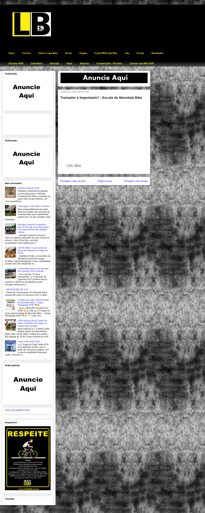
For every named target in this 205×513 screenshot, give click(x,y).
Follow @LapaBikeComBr (17, 410)
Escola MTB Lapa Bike (105, 53)
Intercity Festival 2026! (28, 188)
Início (11, 53)
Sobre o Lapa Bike (47, 53)
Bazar (69, 63)
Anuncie (84, 63)
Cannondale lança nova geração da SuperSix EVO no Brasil (33, 269)
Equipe (83, 53)
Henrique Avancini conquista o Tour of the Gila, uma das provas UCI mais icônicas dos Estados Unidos (33, 228)
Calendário (36, 63)
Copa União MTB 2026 (29, 341)
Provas (140, 53)
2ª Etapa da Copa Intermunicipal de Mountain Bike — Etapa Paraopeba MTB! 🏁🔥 (33, 302)
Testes (68, 53)
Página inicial (105, 181)
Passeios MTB (16, 63)
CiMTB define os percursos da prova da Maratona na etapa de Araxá (33, 250)
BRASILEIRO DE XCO (18, 289)
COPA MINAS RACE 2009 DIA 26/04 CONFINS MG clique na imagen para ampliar (32, 323)
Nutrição (54, 63)
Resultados (158, 53)
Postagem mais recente (73, 181)
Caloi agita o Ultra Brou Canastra (33, 206)
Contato (26, 53)
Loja (127, 53)
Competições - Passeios (109, 63)
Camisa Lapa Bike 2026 (142, 63)
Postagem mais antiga (136, 181)
